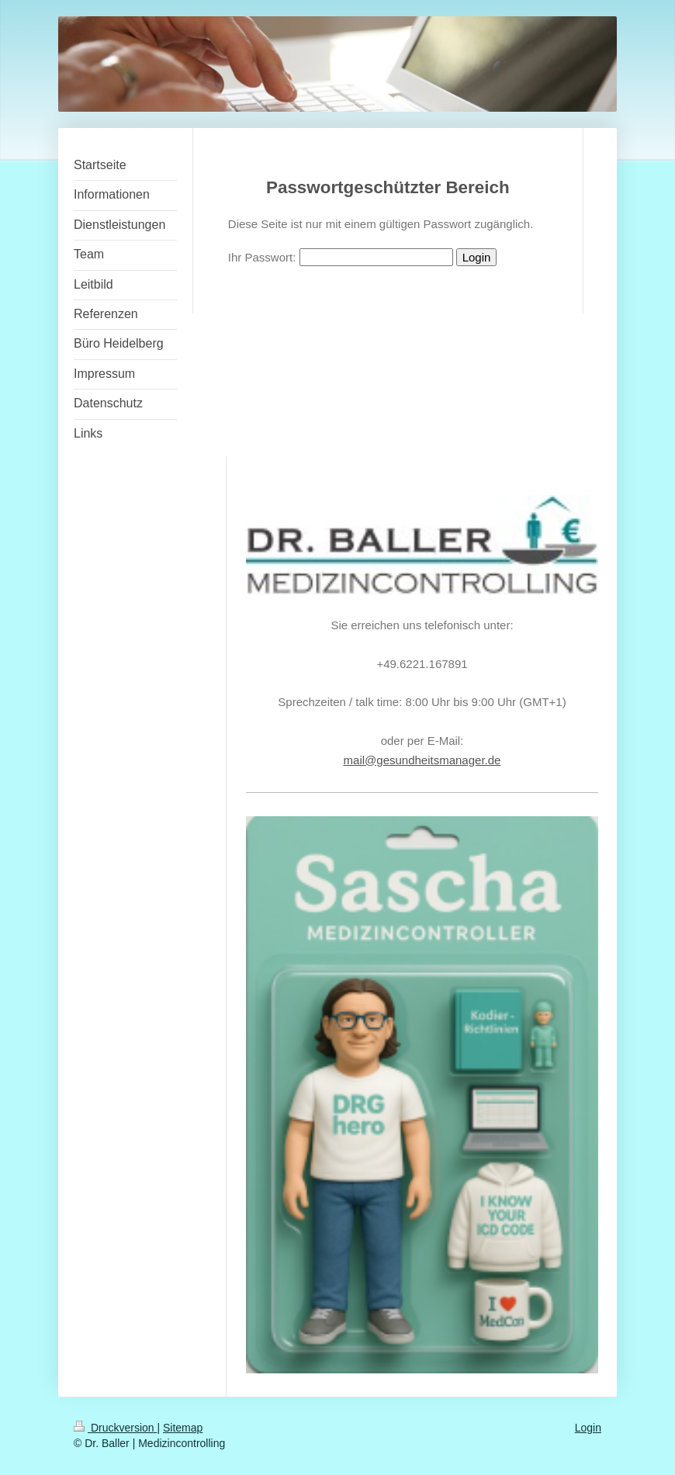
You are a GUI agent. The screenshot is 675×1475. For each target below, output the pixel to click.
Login (588, 1427)
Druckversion (115, 1427)
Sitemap (182, 1427)
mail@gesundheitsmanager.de (422, 760)
